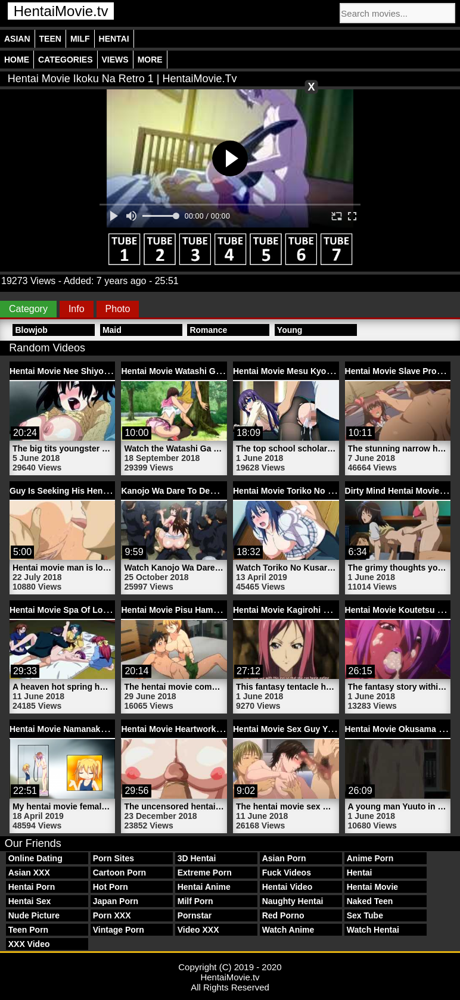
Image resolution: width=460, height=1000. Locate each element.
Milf (80, 38)
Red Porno (283, 915)
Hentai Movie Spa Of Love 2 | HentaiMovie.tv (97, 610)
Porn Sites (113, 858)
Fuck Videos (286, 872)
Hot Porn (110, 887)
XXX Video (29, 944)
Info (77, 309)
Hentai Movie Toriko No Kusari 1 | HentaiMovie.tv (329, 491)
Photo (117, 309)
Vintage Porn (118, 929)
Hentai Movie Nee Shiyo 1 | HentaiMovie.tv (93, 371)
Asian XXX (29, 872)
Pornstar (195, 915)
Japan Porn (115, 901)
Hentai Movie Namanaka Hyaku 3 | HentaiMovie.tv (107, 729)
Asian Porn (284, 858)
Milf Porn (195, 901)
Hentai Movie (372, 887)
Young (290, 330)
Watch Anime (288, 929)
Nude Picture (34, 915)
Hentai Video (287, 887)
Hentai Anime (204, 887)
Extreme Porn (205, 872)
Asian (17, 38)
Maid (112, 330)
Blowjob (31, 330)
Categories (65, 59)
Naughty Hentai (293, 901)
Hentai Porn (31, 887)
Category (28, 309)
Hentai (114, 38)
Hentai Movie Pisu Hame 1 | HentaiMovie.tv (205, 610)
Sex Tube (365, 915)
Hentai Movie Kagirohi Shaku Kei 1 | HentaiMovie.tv (334, 610)
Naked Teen (370, 901)
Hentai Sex (29, 901)
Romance (208, 330)
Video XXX (198, 929)
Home (16, 59)
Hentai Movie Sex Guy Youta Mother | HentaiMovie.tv (337, 729)
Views (115, 59)
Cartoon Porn (119, 872)
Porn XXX (112, 915)
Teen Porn (28, 929)
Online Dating (35, 858)
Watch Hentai (373, 929)
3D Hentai (197, 858)
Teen (50, 38)
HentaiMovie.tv (61, 11)
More (150, 59)
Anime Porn (370, 858)
